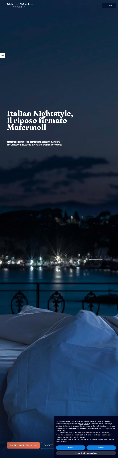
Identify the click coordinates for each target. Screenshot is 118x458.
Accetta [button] (101, 448)
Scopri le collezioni (21, 445)
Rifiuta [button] (70, 448)
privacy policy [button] (84, 424)
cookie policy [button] (60, 430)
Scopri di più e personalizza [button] (86, 453)
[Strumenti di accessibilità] (2, 55)
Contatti (48, 445)
